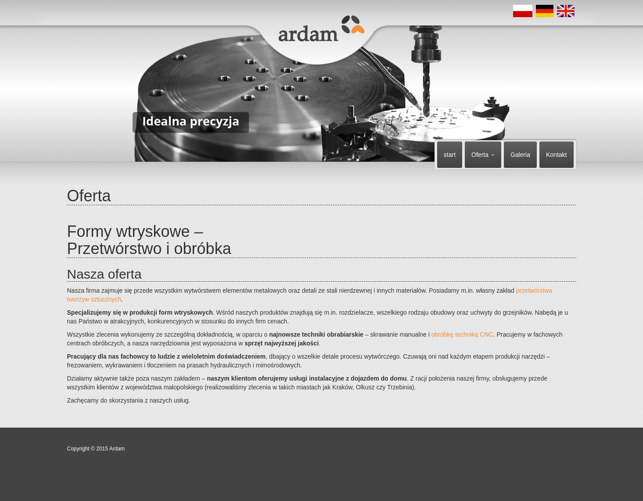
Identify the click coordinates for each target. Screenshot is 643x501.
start (450, 154)
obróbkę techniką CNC (462, 334)
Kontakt (556, 154)
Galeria (520, 154)
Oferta (483, 154)
